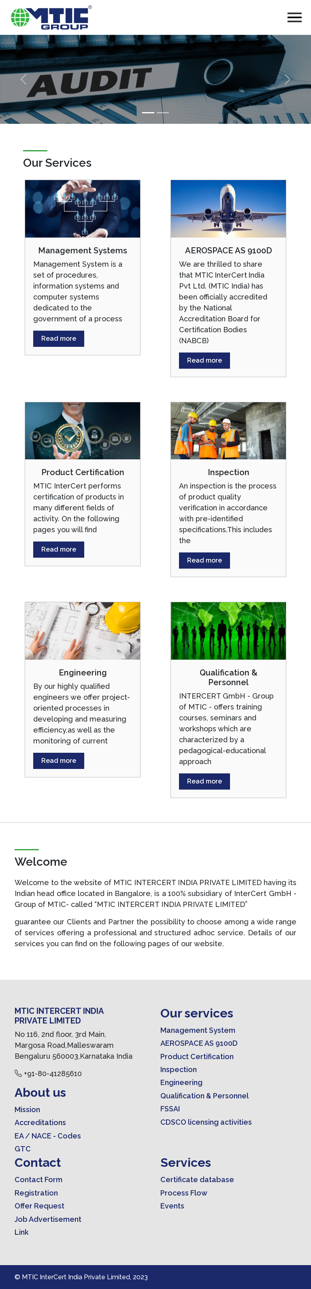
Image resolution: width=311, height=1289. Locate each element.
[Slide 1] (148, 112)
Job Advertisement (48, 1219)
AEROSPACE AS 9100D (199, 1043)
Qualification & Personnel (204, 1096)
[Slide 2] (163, 112)
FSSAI (170, 1108)
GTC (23, 1149)
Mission (27, 1109)
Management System (197, 1030)
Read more (58, 338)
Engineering (181, 1082)
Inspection (178, 1069)
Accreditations (40, 1122)
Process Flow (183, 1193)
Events (172, 1206)
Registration (36, 1193)
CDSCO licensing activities (206, 1122)
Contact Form (38, 1179)
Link (22, 1232)
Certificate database (197, 1179)
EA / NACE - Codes (48, 1136)
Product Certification (197, 1056)
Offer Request (39, 1206)
